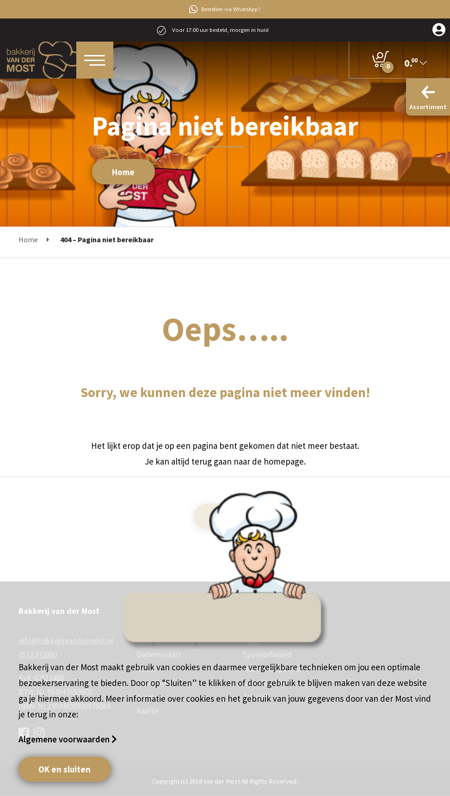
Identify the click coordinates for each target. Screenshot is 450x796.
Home (123, 172)
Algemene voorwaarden (64, 739)
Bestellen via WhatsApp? (225, 9)
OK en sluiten (64, 769)
